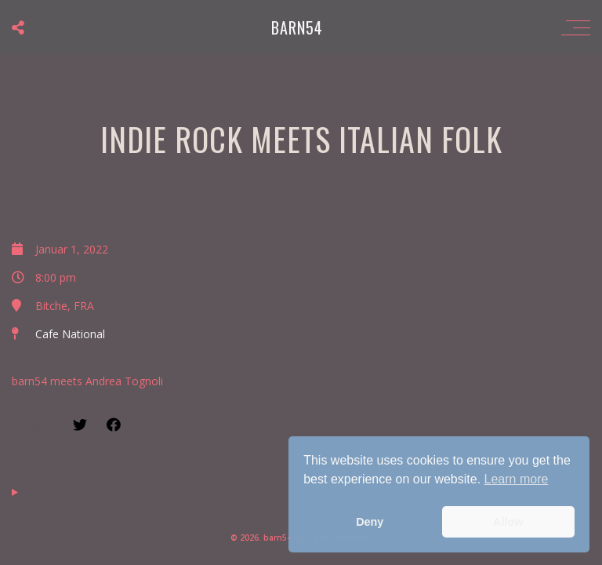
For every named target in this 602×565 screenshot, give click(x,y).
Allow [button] (508, 522)
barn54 (297, 27)
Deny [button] (369, 522)
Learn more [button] (516, 479)
